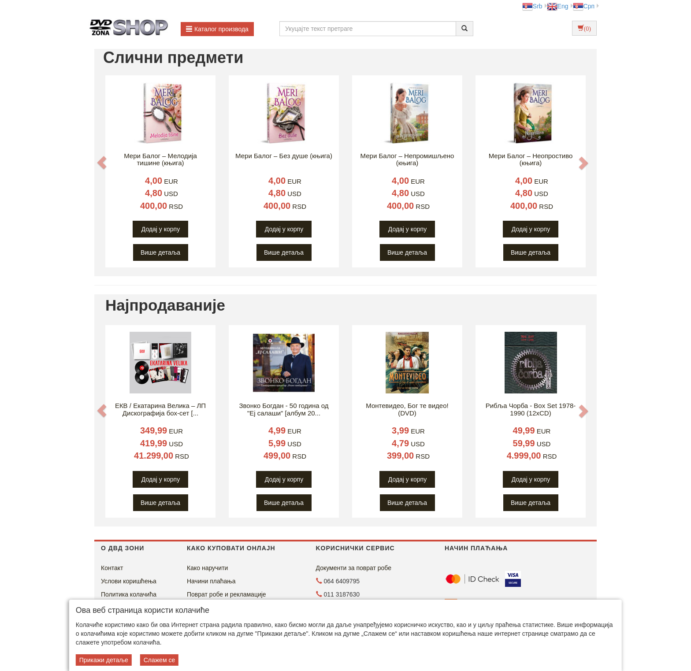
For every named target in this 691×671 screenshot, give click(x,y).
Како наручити (207, 567)
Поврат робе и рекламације (226, 594)
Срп (583, 6)
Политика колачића (128, 594)
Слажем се (159, 660)
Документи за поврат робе (354, 567)
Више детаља (160, 252)
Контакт (112, 567)
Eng (557, 6)
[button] (101, 162)
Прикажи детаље (103, 660)
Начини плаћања (211, 581)
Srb (532, 6)
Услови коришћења (128, 581)
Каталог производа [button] (217, 29)
